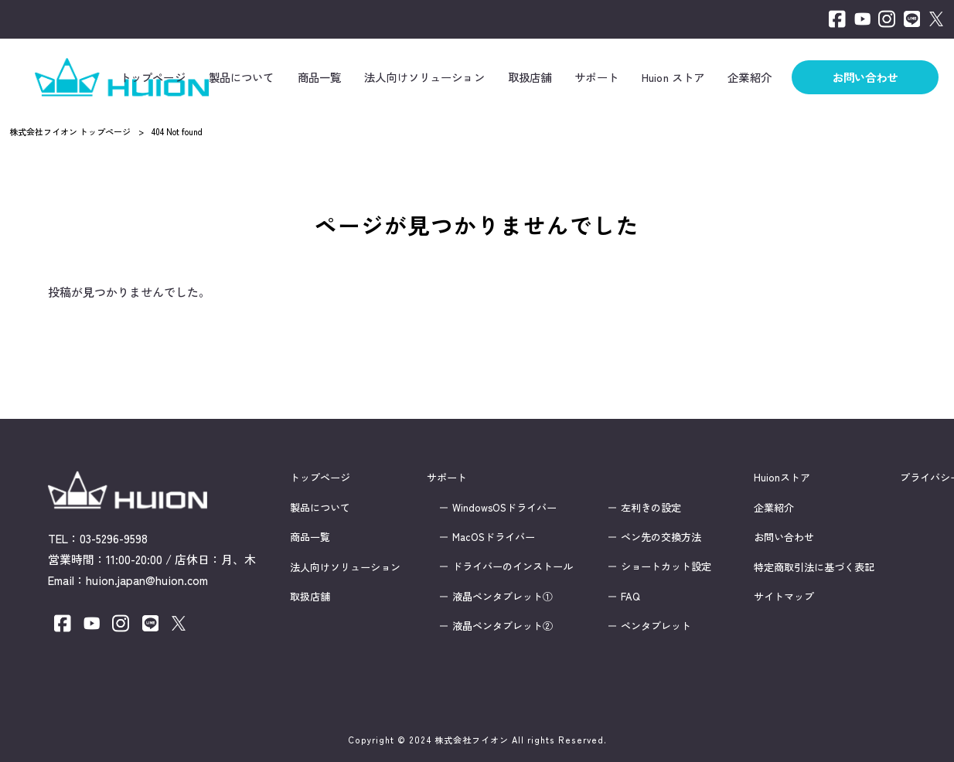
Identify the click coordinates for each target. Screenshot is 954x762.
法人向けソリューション (345, 566)
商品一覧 (310, 537)
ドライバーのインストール (512, 566)
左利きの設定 (651, 507)
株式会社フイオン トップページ (70, 131)
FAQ (630, 596)
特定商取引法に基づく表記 (814, 566)
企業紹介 (774, 507)
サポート (447, 478)
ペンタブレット (656, 626)
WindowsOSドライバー (504, 507)
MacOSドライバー (493, 537)
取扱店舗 (310, 596)
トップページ (320, 478)
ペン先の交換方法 (661, 537)
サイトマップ (784, 596)
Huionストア (782, 478)
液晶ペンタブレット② (502, 626)
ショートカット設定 (666, 566)
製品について (320, 507)
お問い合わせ (784, 537)
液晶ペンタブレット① (502, 596)
